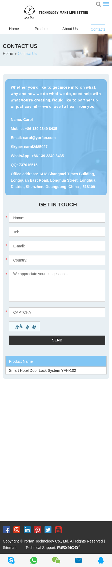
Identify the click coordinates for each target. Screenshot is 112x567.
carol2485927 (35, 147)
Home (14, 29)
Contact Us (20, 46)
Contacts (98, 29)
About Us (70, 29)
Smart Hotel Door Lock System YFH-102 (42, 370)
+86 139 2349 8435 (47, 156)
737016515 (28, 165)
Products (42, 29)
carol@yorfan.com (39, 138)
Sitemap (10, 547)
